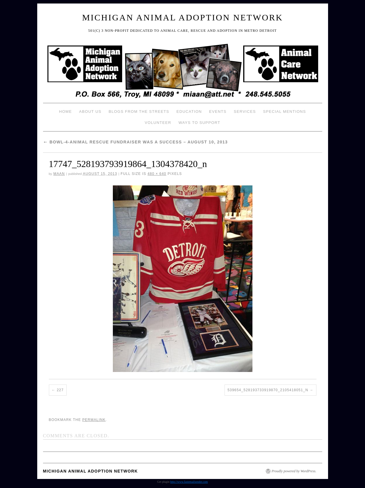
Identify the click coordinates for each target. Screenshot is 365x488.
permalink (94, 420)
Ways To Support (199, 122)
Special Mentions (284, 111)
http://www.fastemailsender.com (189, 481)
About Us (90, 111)
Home (65, 111)
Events (218, 111)
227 (60, 390)
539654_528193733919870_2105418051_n (267, 390)
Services (245, 111)
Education (189, 111)
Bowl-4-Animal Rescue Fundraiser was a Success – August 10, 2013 (135, 142)
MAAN (59, 174)
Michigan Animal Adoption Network (182, 17)
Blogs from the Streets (139, 111)
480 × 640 (156, 174)
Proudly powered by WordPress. (294, 471)
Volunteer (158, 122)
